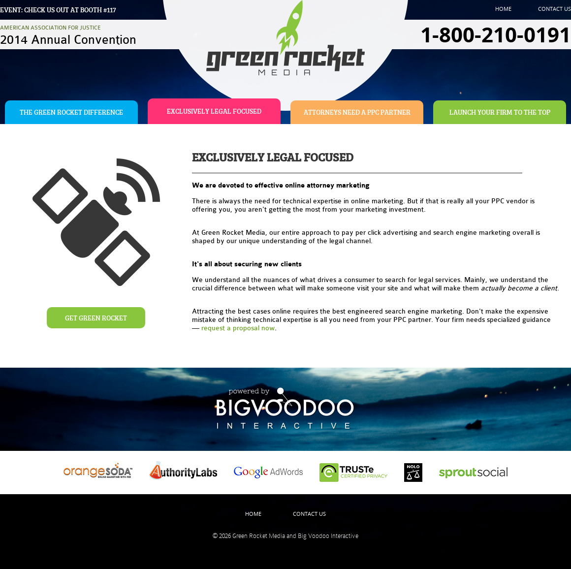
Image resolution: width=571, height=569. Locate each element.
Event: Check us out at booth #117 (58, 9)
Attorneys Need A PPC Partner (357, 112)
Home (503, 8)
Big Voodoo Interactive (328, 535)
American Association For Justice (68, 35)
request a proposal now (238, 328)
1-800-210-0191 (495, 34)
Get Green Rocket (96, 317)
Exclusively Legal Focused (214, 111)
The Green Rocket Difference (71, 112)
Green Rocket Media (258, 535)
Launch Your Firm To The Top (499, 112)
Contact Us (554, 8)
